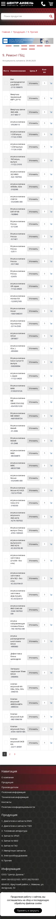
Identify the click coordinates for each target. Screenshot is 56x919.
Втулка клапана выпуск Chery (18, 529)
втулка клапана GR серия (18, 284)
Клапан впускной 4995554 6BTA (16, 701)
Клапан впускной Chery (18, 727)
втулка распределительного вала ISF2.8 (18, 640)
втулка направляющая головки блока (18, 623)
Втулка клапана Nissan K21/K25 (18, 489)
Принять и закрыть (28, 910)
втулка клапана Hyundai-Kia (18, 322)
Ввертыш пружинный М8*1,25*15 (16, 97)
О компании (7, 777)
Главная (6, 31)
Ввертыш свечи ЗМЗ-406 (18, 110)
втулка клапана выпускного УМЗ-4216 (18, 543)
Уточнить (33, 83)
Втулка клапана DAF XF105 (18, 210)
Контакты (6, 802)
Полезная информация (13, 792)
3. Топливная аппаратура (14, 830)
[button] (9, 46)
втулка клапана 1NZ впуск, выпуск (18, 159)
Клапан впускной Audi (17, 715)
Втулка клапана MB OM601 (18, 414)
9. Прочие (33, 31)
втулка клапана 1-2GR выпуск (18, 145)
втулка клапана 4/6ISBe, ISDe (18, 185)
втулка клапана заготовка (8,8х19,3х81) (18, 593)
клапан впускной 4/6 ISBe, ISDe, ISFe (17, 686)
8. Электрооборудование (14, 855)
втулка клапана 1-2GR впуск (18, 133)
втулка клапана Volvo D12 (18, 501)
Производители (9, 787)
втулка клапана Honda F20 (18, 297)
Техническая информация (15, 797)
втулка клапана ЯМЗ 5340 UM (18, 607)
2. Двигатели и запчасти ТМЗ (16, 825)
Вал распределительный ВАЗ (18, 82)
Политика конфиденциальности (18, 806)
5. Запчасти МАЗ (9, 840)
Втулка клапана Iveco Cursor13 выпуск (18, 361)
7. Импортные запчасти (13, 850)
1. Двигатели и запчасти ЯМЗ (16, 820)
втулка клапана (18, 121)
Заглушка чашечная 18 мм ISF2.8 (18, 671)
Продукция (19, 31)
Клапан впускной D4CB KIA (17, 741)
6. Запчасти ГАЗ (9, 845)
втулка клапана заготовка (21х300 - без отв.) (18, 559)
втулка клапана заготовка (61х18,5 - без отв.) (18, 577)
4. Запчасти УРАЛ (10, 835)
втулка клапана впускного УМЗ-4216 (18, 515)
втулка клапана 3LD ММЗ (18, 173)
